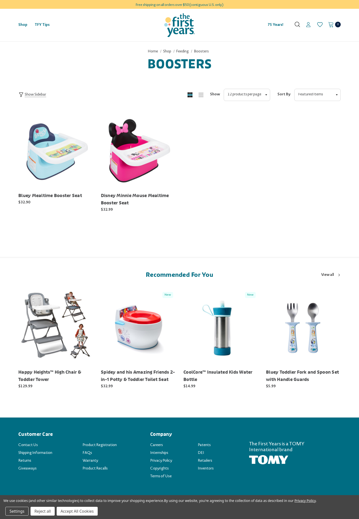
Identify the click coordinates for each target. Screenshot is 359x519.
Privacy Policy (161, 461)
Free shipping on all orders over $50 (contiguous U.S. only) (179, 5)
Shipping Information (35, 453)
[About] (288, 23)
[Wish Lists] (319, 25)
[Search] (297, 24)
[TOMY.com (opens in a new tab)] (268, 460)
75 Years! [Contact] (275, 25)
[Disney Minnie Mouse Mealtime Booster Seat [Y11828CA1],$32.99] (138, 150)
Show (215, 94)
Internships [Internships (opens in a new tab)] (159, 453)
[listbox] (317, 95)
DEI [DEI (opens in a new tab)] (201, 453)
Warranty (90, 461)
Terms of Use (161, 476)
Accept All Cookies (77, 511)
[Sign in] (308, 25)
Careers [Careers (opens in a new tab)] (156, 445)
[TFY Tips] (42, 25)
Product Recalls (95, 469)
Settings (17, 511)
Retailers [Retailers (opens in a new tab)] (205, 461)
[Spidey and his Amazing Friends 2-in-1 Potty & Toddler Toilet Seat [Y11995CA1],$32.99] (138, 326)
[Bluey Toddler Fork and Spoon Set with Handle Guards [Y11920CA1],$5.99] (303, 326)
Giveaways (27, 469)
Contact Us (28, 445)
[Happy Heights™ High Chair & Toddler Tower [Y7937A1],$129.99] (56, 326)
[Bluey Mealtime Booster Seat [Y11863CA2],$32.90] (56, 150)
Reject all (42, 511)
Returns (24, 461)
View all (327, 275)
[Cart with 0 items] (333, 24)
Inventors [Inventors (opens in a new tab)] (206, 469)
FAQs (87, 453)
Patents (204, 445)
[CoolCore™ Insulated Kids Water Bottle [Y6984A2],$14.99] (221, 326)
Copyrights (159, 469)
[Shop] (23, 25)
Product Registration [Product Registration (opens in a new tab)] (100, 445)
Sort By (284, 94)
